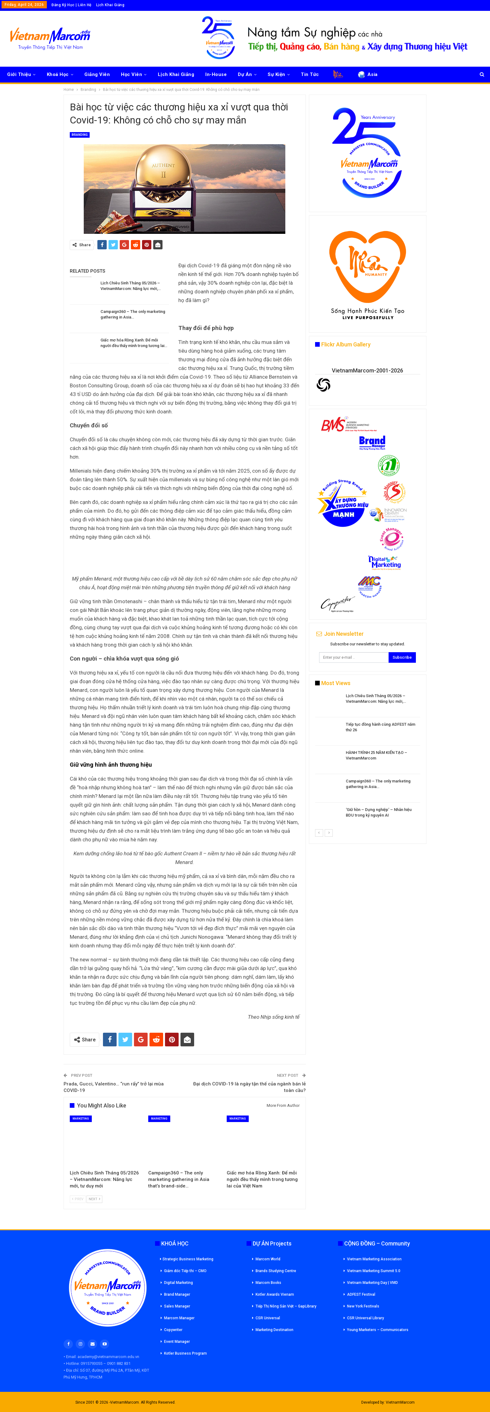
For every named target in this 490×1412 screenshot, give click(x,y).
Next (94, 1199)
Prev (77, 1199)
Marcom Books (268, 1283)
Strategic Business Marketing (186, 1259)
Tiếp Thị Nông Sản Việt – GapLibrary (286, 1306)
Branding (80, 134)
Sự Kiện (276, 74)
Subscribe (402, 657)
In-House (216, 74)
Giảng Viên (97, 74)
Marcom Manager (179, 1318)
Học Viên (131, 74)
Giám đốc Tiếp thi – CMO (185, 1271)
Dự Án (245, 74)
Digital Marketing (178, 1283)
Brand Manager (177, 1294)
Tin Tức (310, 74)
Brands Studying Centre (276, 1271)
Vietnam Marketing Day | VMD (372, 1283)
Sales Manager (177, 1306)
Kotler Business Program (185, 1353)
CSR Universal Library (365, 1318)
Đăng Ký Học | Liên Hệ (71, 5)
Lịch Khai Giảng (110, 5)
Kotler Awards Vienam (275, 1294)
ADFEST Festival (361, 1294)
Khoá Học (58, 74)
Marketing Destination (274, 1330)
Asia (367, 74)
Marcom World (268, 1259)
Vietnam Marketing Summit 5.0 (373, 1271)
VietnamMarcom (400, 1402)
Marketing (81, 1118)
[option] (367, 761)
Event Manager (177, 1341)
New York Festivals (363, 1306)
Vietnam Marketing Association (374, 1259)
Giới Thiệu (19, 74)
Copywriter (173, 1330)
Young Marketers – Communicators (377, 1330)
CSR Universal (268, 1318)
